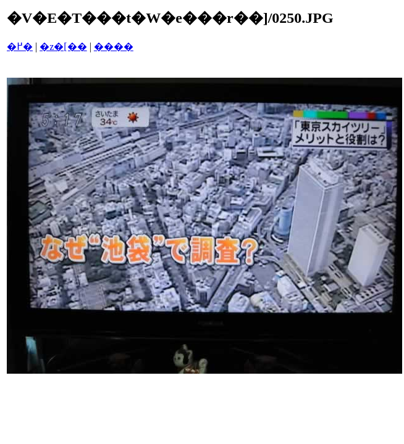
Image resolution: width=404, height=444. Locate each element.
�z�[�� (63, 46)
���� (113, 46)
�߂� (20, 46)
